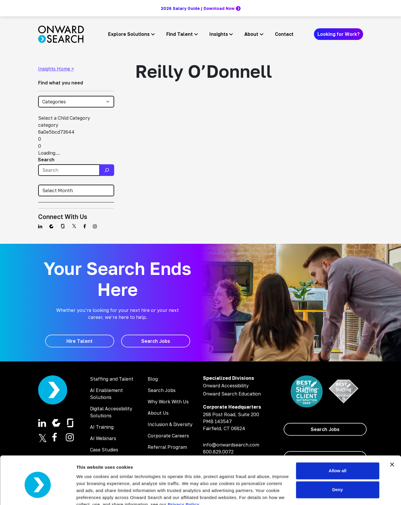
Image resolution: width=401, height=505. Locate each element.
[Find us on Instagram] (95, 226)
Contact (284, 34)
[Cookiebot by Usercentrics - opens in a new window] (37, 493)
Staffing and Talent (111, 379)
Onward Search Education (232, 394)
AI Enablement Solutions (106, 393)
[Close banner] (392, 437)
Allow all (338, 443)
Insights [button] (218, 34)
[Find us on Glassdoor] (63, 226)
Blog (153, 379)
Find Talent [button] (179, 34)
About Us (158, 413)
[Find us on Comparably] (51, 226)
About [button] (251, 34)
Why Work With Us (168, 402)
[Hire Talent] (79, 341)
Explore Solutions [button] (129, 34)
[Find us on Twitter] (74, 226)
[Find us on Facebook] (84, 226)
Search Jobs (162, 390)
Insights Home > (56, 69)
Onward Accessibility (226, 386)
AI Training (102, 427)
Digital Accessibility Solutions (111, 412)
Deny (337, 462)
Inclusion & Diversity (170, 424)
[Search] (107, 170)
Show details (89, 493)
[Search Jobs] (155, 341)
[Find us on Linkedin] (40, 226)
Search (46, 160)
